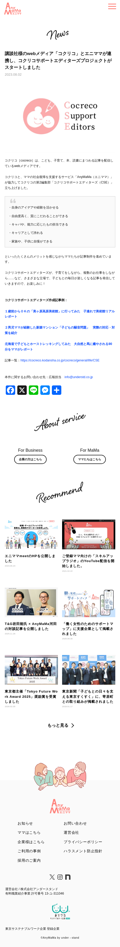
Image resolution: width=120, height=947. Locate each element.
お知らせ (25, 823)
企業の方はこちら (30, 459)
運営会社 (71, 832)
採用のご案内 (29, 860)
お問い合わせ (75, 823)
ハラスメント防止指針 (83, 851)
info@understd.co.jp (78, 377)
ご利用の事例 (29, 851)
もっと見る (57, 725)
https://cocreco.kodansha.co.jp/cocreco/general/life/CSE (59, 360)
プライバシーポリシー (83, 842)
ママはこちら (29, 832)
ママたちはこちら (89, 459)
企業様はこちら (31, 842)
